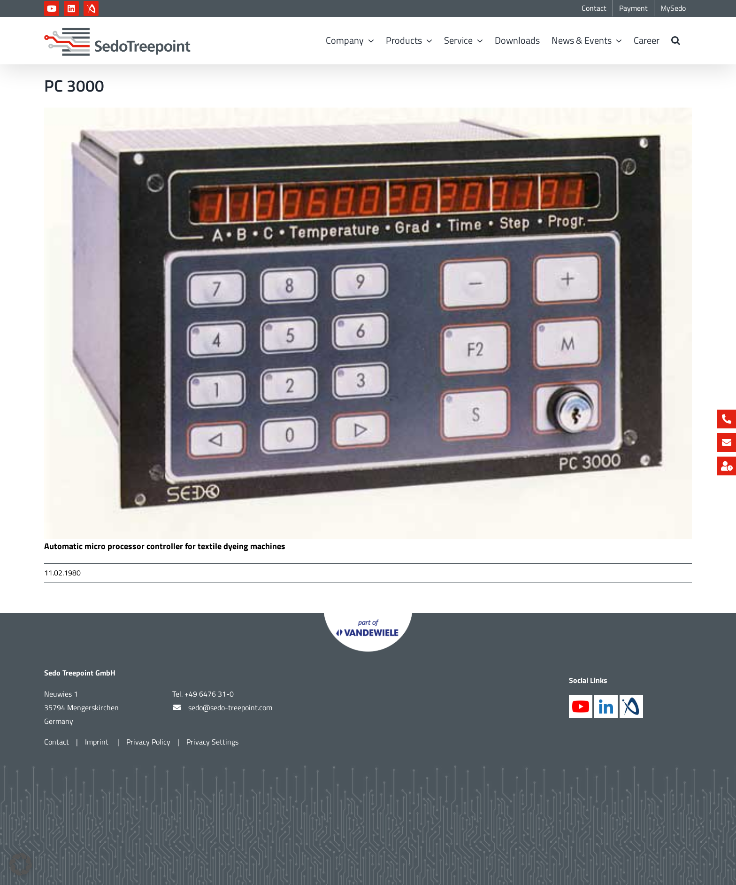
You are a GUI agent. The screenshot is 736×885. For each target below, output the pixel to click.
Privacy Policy (148, 741)
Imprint (97, 741)
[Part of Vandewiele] (368, 617)
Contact (56, 741)
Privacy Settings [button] (212, 741)
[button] (675, 40)
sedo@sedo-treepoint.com (230, 707)
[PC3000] (368, 323)
